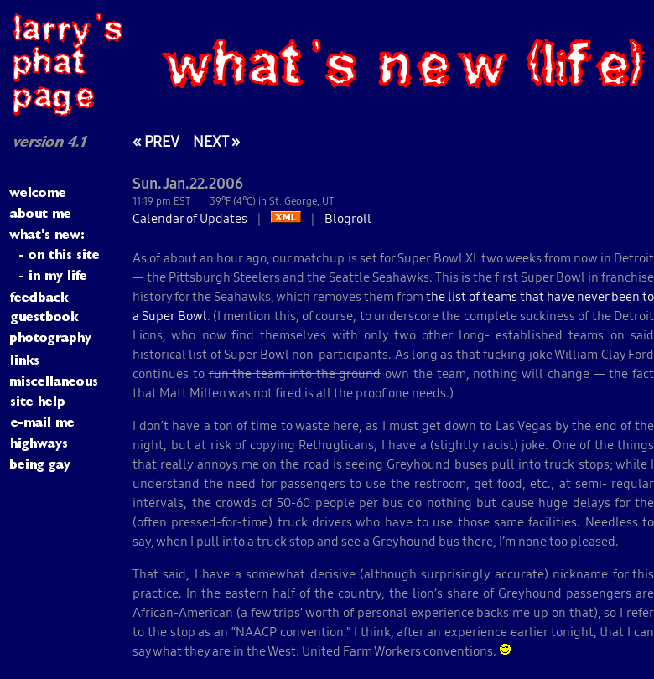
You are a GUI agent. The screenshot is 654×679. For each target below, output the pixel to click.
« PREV (155, 141)
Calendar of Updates (189, 218)
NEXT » (216, 141)
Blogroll (347, 218)
